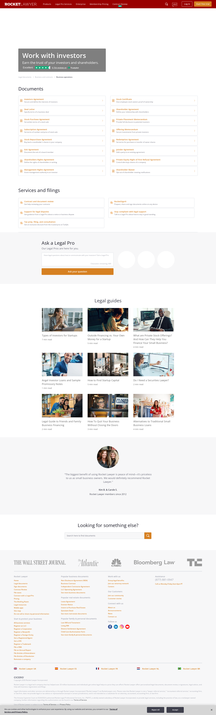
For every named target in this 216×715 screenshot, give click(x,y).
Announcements (114, 610)
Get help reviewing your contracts (37, 204)
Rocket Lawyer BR (191, 668)
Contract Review (120, 4)
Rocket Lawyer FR (109, 668)
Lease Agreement (68, 601)
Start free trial (203, 4)
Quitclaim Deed (67, 610)
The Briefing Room (21, 602)
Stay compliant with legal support (130, 211)
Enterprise (81, 4)
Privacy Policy (65, 704)
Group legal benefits (116, 580)
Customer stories (115, 598)
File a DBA (18, 647)
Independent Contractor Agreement (75, 586)
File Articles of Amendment (24, 653)
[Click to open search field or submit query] (166, 4)
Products (47, 4)
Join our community (116, 595)
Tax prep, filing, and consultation (40, 222)
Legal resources (20, 605)
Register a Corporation (23, 629)
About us (111, 607)
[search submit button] (147, 535)
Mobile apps (18, 608)
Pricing (16, 598)
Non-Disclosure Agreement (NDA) (74, 580)
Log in (187, 4)
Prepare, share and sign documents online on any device (136, 204)
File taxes (17, 592)
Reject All (156, 710)
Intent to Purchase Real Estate (73, 607)
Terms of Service (80, 700)
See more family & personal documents (76, 635)
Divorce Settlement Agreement (73, 629)
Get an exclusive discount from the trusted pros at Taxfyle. (46, 224)
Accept (175, 710)
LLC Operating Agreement (71, 589)
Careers (111, 586)
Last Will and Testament (70, 622)
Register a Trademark (22, 644)
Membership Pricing (99, 4)
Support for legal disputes (36, 211)
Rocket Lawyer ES (68, 668)
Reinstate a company (22, 659)
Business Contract (68, 583)
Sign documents (20, 586)
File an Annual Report (22, 650)
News (110, 613)
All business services (22, 623)
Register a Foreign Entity (23, 635)
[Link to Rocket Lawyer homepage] (20, 4)
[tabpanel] (108, 476)
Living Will (65, 626)
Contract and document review (38, 201)
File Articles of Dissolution (24, 656)
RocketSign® (120, 201)
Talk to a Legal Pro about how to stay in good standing (134, 214)
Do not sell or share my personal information (31, 614)
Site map (17, 611)
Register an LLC (20, 626)
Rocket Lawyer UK (27, 668)
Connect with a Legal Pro (24, 595)
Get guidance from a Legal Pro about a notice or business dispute (49, 214)
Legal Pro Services (63, 4)
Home (16, 580)
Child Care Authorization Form (73, 632)
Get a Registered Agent (23, 638)
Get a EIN (17, 641)
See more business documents (73, 592)
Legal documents (21, 583)
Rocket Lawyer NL (150, 668)
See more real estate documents (74, 614)
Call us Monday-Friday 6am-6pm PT (169, 584)
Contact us (112, 616)
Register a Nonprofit (22, 632)
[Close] (212, 710)
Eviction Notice (67, 604)
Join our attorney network (118, 583)
